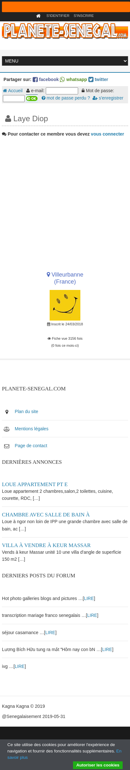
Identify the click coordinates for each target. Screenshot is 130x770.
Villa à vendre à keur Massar (46, 545)
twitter (98, 79)
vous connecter (107, 134)
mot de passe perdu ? (66, 97)
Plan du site (26, 411)
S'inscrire (84, 16)
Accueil (12, 90)
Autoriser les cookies (97, 765)
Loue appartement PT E (35, 484)
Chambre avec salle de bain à (46, 515)
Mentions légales (31, 428)
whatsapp (73, 79)
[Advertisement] (64, 202)
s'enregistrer (108, 97)
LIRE (89, 598)
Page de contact (31, 445)
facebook (46, 79)
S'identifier (57, 16)
